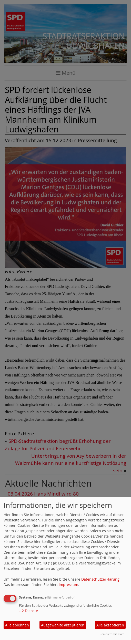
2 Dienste (28, 610)
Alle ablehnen (17, 625)
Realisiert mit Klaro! (112, 634)
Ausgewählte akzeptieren (62, 625)
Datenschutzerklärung (100, 579)
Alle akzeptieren (110, 625)
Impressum (68, 584)
